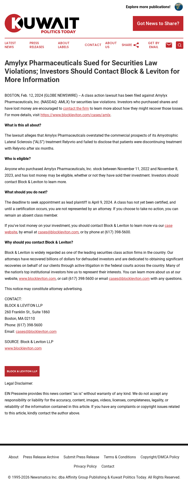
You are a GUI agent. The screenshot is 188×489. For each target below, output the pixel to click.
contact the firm (76, 108)
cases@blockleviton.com (58, 232)
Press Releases (37, 45)
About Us (111, 45)
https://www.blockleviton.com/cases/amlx (75, 115)
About (13, 457)
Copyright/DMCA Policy (160, 457)
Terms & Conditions (120, 457)
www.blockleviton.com (37, 278)
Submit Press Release (81, 457)
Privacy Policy (85, 466)
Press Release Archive (41, 457)
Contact (93, 45)
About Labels (64, 45)
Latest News (10, 45)
